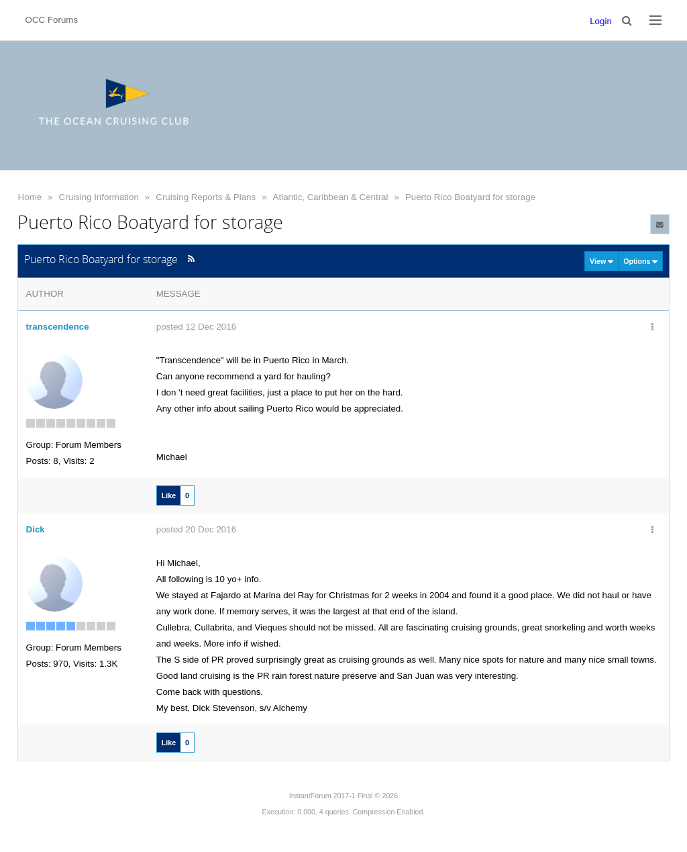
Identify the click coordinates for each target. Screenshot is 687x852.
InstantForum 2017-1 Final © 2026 (343, 796)
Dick (35, 529)
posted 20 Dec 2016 (196, 529)
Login (601, 21)
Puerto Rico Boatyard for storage (470, 197)
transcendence (57, 327)
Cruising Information (99, 197)
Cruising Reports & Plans (206, 197)
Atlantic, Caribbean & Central (330, 197)
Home (30, 197)
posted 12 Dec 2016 (196, 327)
